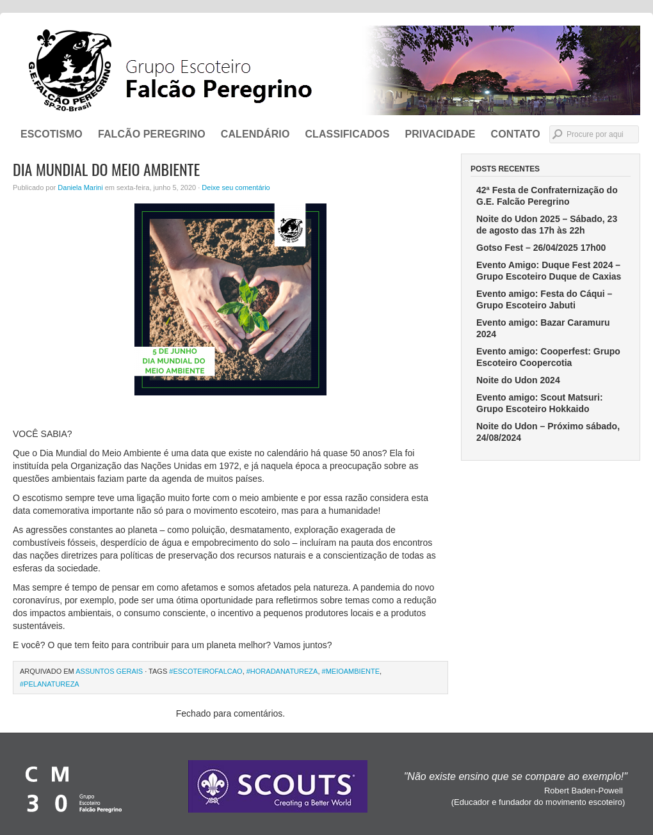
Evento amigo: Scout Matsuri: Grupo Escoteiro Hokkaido (539, 403)
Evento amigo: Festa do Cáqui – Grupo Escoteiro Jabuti (544, 299)
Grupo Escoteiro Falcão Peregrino (326, 70)
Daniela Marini (80, 187)
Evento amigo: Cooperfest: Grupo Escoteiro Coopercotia (548, 357)
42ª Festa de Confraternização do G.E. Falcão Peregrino (547, 196)
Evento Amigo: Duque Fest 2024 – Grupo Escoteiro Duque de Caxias (548, 271)
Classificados (347, 134)
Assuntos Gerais (109, 671)
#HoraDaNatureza (282, 671)
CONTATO (515, 134)
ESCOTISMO (51, 134)
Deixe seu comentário (236, 187)
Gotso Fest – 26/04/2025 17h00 (541, 248)
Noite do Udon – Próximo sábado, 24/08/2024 (548, 432)
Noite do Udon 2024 (518, 380)
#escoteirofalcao (205, 671)
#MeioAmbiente (351, 671)
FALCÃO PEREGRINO (152, 134)
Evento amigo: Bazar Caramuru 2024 (543, 328)
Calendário (255, 134)
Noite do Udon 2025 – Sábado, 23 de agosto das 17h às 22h (546, 224)
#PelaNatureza (49, 684)
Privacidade (440, 134)
